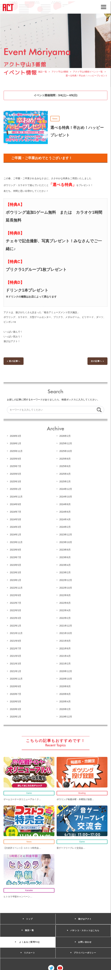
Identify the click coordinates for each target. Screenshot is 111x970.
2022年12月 (65, 579)
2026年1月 (15, 444)
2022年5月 (15, 609)
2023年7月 (15, 557)
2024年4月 (65, 519)
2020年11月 (16, 677)
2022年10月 (65, 587)
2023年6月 (65, 557)
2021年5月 (15, 655)
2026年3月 (15, 436)
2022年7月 (15, 602)
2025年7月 (15, 466)
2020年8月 (65, 685)
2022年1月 (15, 624)
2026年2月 (65, 436)
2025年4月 (65, 474)
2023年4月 (65, 564)
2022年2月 (65, 617)
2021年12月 (65, 624)
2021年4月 (65, 655)
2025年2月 (65, 481)
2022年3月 (15, 617)
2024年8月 (65, 504)
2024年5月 (15, 519)
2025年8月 (65, 459)
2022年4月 (65, 609)
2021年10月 (65, 632)
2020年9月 (15, 685)
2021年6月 (65, 647)
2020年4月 (65, 700)
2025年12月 (65, 444)
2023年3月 (15, 572)
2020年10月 (65, 677)
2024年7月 (15, 511)
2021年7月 (15, 647)
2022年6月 (65, 602)
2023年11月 (16, 542)
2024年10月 (65, 496)
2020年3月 (15, 707)
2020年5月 (15, 700)
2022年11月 (16, 587)
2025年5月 (15, 474)
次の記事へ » (97, 362)
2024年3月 (15, 526)
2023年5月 (15, 564)
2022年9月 (15, 594)
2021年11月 (16, 632)
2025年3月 (15, 481)
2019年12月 (65, 715)
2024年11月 (16, 496)
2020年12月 (65, 670)
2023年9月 (15, 549)
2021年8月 (65, 639)
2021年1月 (15, 670)
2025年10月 (65, 451)
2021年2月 (65, 662)
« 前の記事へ (14, 362)
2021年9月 (15, 639)
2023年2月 (65, 572)
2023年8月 (65, 549)
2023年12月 (65, 534)
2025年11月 (16, 451)
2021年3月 (15, 662)
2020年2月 (65, 707)
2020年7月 (15, 692)
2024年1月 (15, 534)
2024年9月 (15, 504)
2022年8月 (65, 594)
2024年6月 (65, 511)
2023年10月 (65, 542)
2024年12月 (65, 489)
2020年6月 (65, 692)
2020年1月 (15, 715)
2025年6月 (65, 466)
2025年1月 (15, 489)
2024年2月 (65, 526)
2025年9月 (15, 459)
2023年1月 (15, 579)
